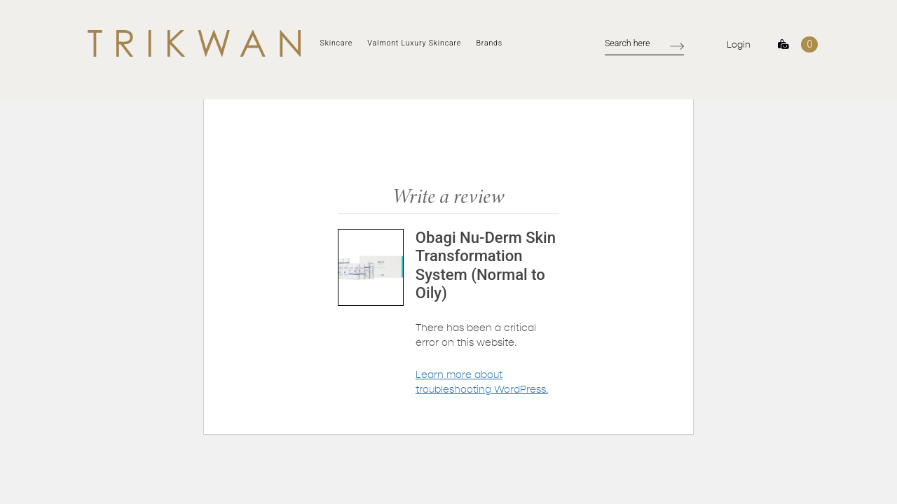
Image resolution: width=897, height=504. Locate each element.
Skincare (336, 43)
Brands (489, 43)
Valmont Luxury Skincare (414, 43)
